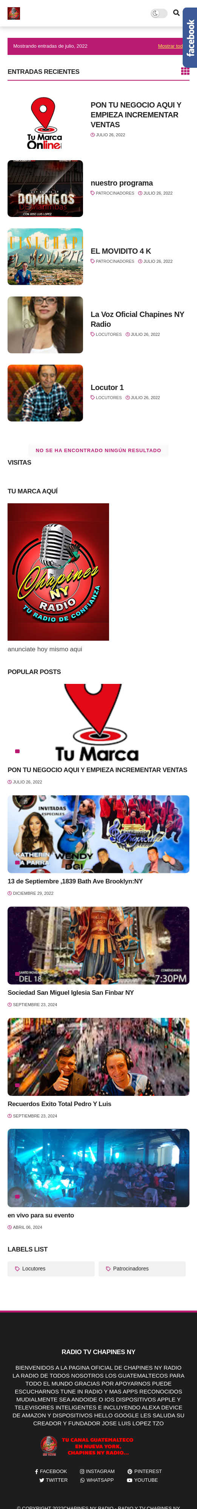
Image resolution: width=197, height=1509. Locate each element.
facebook (53, 1471)
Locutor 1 (107, 387)
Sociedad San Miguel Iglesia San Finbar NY (71, 992)
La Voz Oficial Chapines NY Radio (137, 319)
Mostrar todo (172, 46)
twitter (57, 1480)
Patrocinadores (115, 193)
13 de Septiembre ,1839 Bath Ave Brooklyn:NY (75, 881)
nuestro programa (122, 183)
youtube (146, 1480)
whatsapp (100, 1480)
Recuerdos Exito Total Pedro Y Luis (59, 1104)
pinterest (148, 1471)
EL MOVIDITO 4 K (121, 251)
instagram (100, 1471)
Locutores (109, 334)
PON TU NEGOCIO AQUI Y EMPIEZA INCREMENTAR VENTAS (136, 115)
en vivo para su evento (41, 1215)
